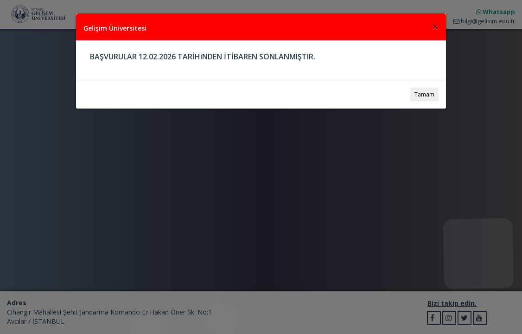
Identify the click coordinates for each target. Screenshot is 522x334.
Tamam (424, 94)
